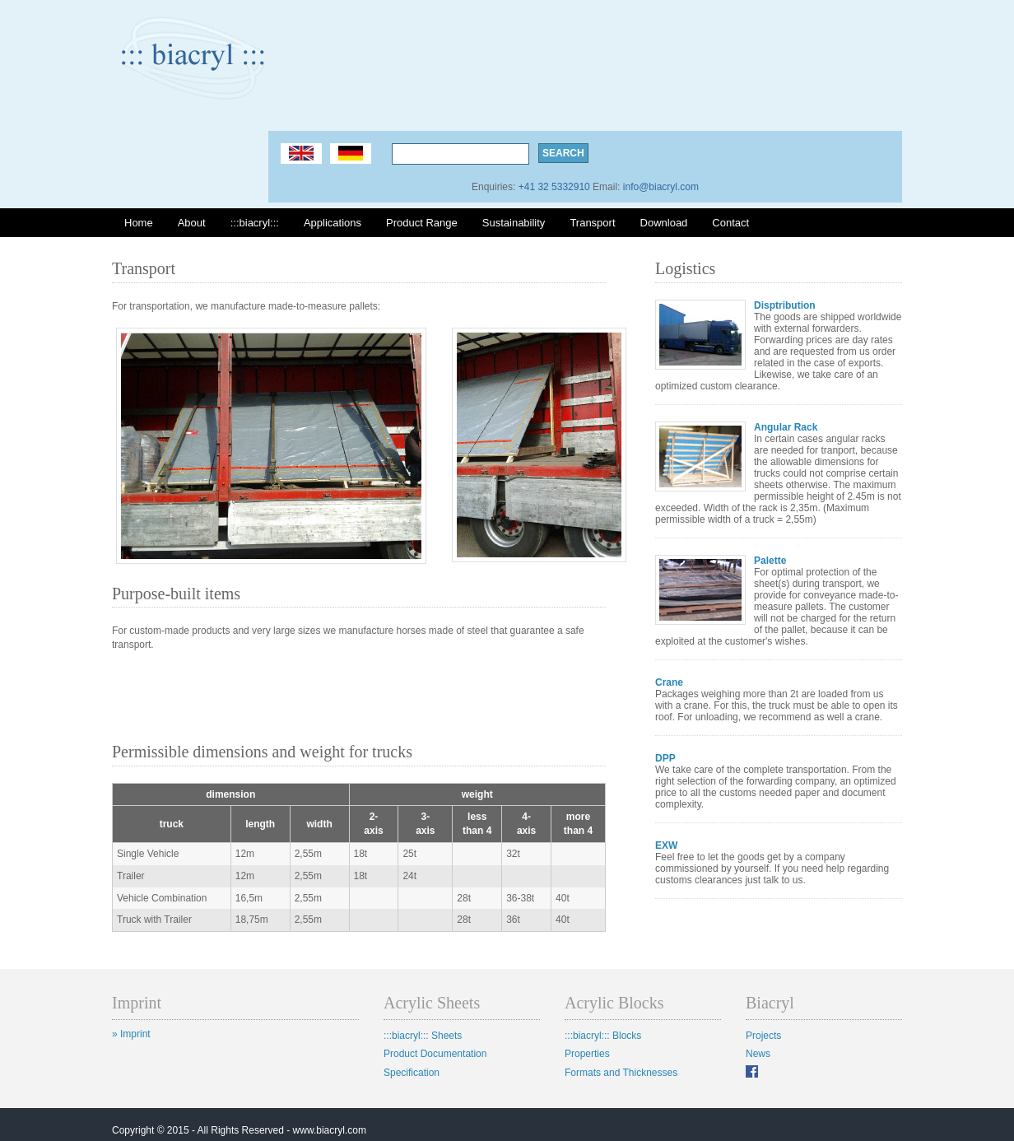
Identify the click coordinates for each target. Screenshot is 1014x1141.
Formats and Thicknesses (621, 1072)
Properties (587, 1054)
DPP (665, 758)
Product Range (422, 223)
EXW (666, 845)
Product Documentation (435, 1054)
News (758, 1054)
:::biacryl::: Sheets (423, 1035)
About (192, 223)
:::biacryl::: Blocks (603, 1035)
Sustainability (514, 223)
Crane (669, 682)
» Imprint (131, 1034)
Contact (730, 223)
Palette (770, 560)
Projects (763, 1035)
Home (138, 223)
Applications (332, 223)
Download (664, 223)
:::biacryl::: (254, 223)
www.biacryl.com (329, 1130)
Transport (592, 223)
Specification (412, 1072)
